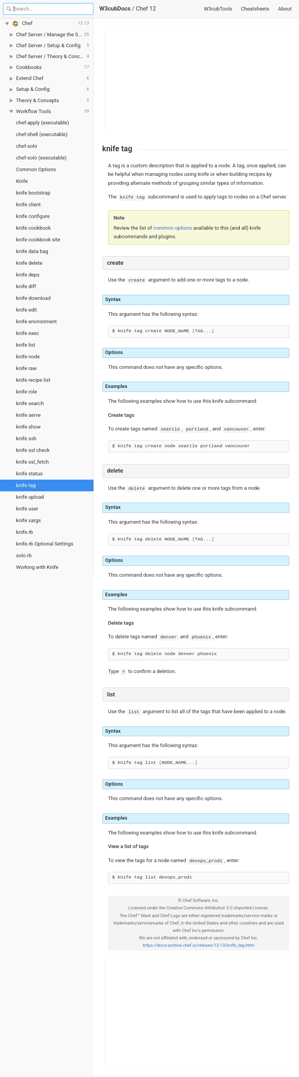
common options (172, 228)
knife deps (27, 275)
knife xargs (28, 520)
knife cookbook (33, 228)
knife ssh (26, 438)
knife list (25, 345)
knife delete (29, 263)
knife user (27, 509)
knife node (28, 357)
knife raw (26, 368)
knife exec (27, 333)
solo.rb (24, 555)
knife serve (28, 415)
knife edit (26, 310)
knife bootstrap (33, 193)
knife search (30, 403)
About (285, 9)
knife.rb (24, 532)
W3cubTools (218, 9)
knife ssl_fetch (32, 462)
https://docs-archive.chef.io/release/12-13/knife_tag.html (199, 945)
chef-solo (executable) (41, 158)
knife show (28, 427)
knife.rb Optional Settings (44, 544)
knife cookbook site (38, 240)
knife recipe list (33, 380)
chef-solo (26, 146)
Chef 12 (146, 8)
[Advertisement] (196, 81)
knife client (28, 204)
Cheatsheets (255, 9)
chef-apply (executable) (42, 123)
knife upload (30, 497)
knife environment (36, 321)
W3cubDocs (114, 8)
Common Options (36, 169)
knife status (29, 474)
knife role (26, 392)
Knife (22, 181)
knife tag (25, 485)
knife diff (26, 286)
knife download (33, 298)
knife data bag (32, 251)
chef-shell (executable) (41, 134)
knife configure (32, 216)
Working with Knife (37, 567)
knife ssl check (32, 450)
